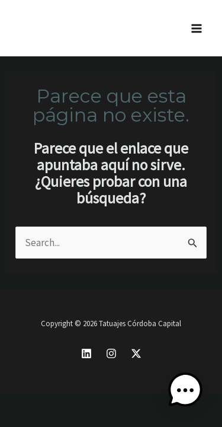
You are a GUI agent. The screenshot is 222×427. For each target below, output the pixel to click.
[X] (136, 353)
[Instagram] (111, 353)
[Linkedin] (86, 353)
